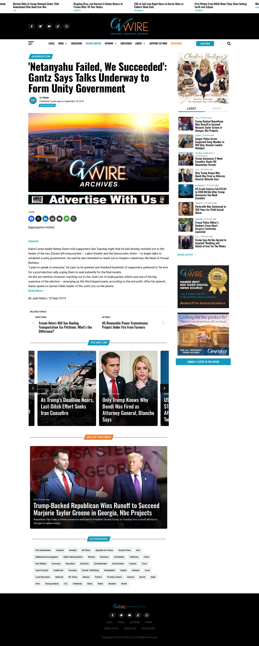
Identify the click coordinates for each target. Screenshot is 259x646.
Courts (199, 203)
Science (198, 10)
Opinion (148, 622)
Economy (200, 186)
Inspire (198, 219)
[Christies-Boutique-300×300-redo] (203, 102)
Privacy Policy (111, 628)
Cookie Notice (148, 628)
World (45, 394)
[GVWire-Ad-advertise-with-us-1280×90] (98, 203)
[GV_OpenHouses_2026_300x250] (203, 354)
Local (110, 622)
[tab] (191, 109)
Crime (198, 135)
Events (77, 10)
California (135, 622)
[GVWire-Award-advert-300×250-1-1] (203, 307)
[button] (63, 43)
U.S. (15, 10)
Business (138, 10)
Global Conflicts (204, 153)
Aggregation (41, 56)
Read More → (37, 290)
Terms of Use (130, 628)
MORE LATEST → (187, 254)
